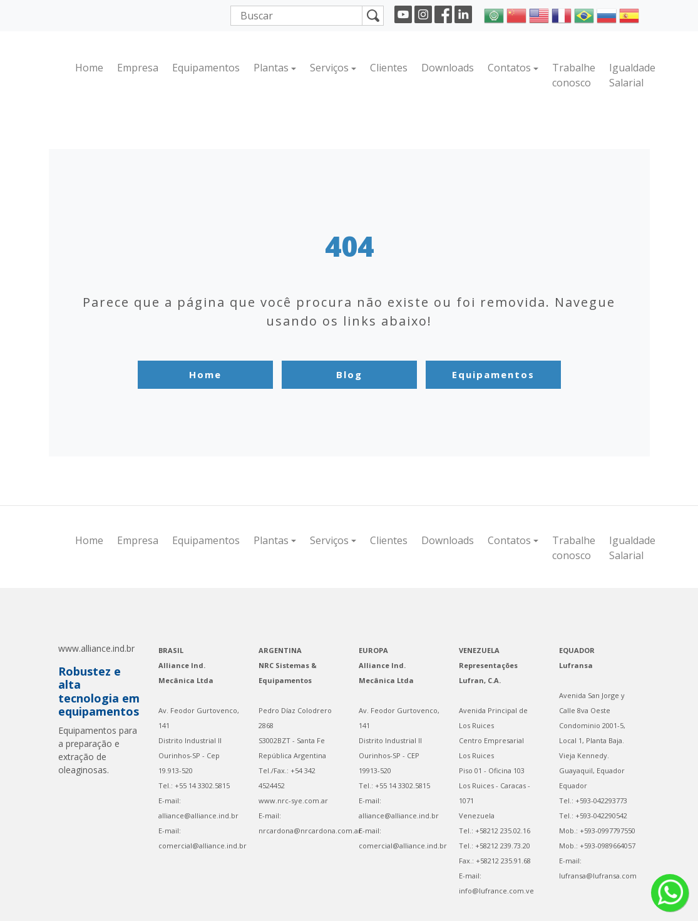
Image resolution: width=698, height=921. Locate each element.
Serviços (329, 68)
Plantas (271, 68)
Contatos (509, 68)
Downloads (447, 68)
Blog (349, 374)
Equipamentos (206, 68)
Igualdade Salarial (632, 75)
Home (89, 68)
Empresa (137, 68)
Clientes (389, 68)
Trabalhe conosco (573, 75)
